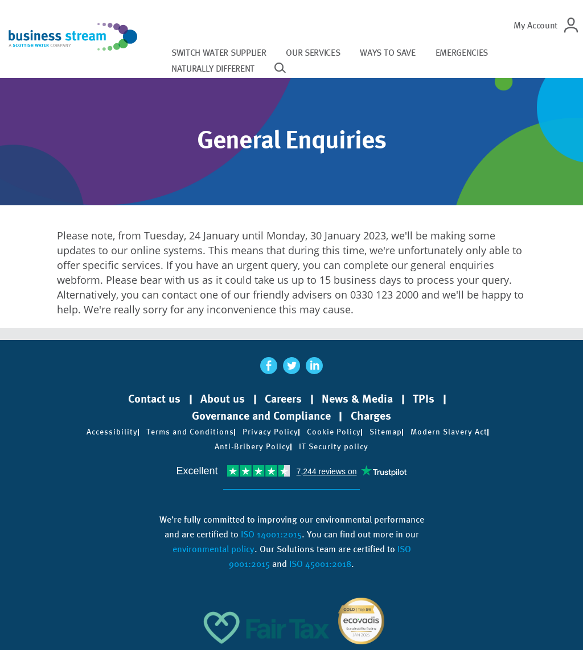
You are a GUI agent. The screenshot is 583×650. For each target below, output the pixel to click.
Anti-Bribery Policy (252, 446)
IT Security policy (333, 446)
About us (222, 398)
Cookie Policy (334, 432)
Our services (313, 52)
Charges (371, 415)
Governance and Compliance (261, 415)
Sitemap (385, 432)
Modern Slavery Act (448, 432)
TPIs (423, 398)
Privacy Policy (270, 432)
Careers (283, 398)
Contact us (154, 398)
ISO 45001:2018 (320, 563)
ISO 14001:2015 (271, 534)
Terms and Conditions (190, 432)
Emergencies (462, 52)
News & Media (357, 398)
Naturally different (212, 68)
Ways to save (387, 52)
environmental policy (213, 549)
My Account (535, 25)
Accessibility (112, 432)
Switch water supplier (218, 52)
